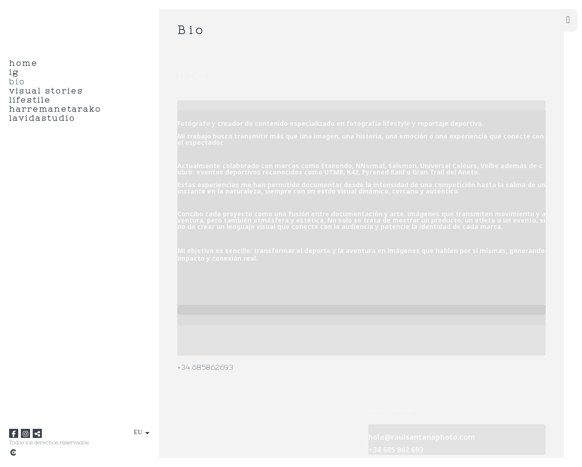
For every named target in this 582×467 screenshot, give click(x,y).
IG (14, 72)
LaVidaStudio (42, 118)
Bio (17, 81)
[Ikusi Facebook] (13, 433)
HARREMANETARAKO (55, 109)
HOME (23, 63)
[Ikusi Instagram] (25, 433)
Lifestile (30, 99)
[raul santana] (12, 25)
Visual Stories (46, 90)
